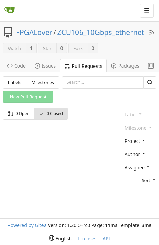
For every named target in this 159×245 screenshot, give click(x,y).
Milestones (43, 82)
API (106, 238)
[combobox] (139, 140)
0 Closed (51, 113)
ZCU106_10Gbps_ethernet (100, 32)
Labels (14, 82)
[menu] (139, 180)
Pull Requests (83, 66)
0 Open (19, 113)
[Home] (9, 10)
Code (16, 65)
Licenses (87, 238)
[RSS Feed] (152, 32)
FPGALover (34, 32)
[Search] (149, 82)
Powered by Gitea (27, 225)
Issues (45, 65)
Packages (125, 65)
